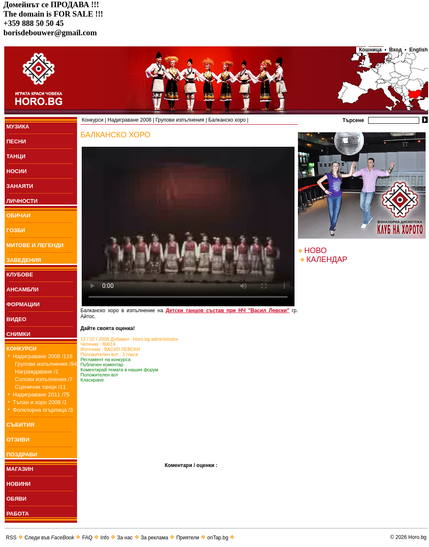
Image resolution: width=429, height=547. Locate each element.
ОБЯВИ (16, 499)
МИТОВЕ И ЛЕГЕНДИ (34, 245)
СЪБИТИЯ (20, 425)
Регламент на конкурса (105, 359)
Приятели (187, 538)
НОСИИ (16, 171)
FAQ (87, 538)
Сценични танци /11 (40, 387)
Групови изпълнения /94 (46, 364)
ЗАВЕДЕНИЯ (23, 260)
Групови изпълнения (180, 120)
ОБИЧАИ (18, 215)
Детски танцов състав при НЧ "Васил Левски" (227, 310)
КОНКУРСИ (21, 348)
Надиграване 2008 (130, 120)
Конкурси (92, 120)
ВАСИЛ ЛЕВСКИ (122, 349)
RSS (11, 538)
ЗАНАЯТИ (19, 186)
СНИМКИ (18, 334)
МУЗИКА (17, 126)
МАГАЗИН (19, 469)
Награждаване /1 (36, 371)
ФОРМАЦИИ (23, 304)
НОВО (315, 250)
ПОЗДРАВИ (21, 454)
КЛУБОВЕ (19, 274)
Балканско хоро (227, 120)
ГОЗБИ (15, 230)
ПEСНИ (16, 141)
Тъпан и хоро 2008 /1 (40, 402)
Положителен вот (99, 374)
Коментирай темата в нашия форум (119, 369)
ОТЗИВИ (17, 439)
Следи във (49, 538)
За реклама (155, 538)
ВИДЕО (16, 319)
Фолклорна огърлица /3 (43, 410)
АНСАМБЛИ (22, 289)
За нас (125, 538)
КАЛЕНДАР (326, 259)
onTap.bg (217, 538)
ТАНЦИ (16, 156)
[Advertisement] (122, 435)
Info (104, 538)
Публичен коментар (101, 364)
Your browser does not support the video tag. (188, 226)
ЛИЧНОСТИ (21, 201)
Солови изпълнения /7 (43, 379)
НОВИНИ (18, 484)
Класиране (92, 379)
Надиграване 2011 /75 (41, 394)
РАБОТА (17, 513)
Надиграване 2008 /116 (43, 356)
